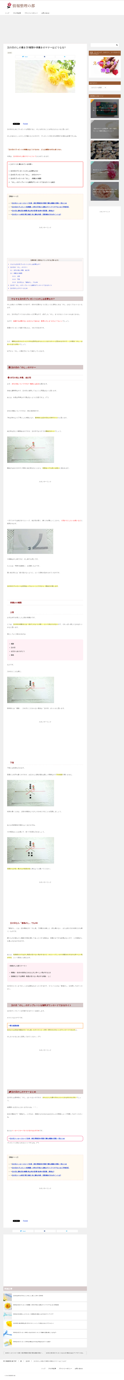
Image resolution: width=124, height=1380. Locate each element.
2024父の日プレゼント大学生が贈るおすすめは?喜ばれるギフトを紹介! (32, 1341)
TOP (10, 1361)
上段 (16, 276)
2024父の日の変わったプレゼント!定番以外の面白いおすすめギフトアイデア (33, 1314)
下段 (16, 279)
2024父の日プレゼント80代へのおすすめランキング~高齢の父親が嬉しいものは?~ (35, 1332)
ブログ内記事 (17, 13)
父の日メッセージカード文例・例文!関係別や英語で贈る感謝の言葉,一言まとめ (39, 203)
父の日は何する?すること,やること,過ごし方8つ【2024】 (28, 1295)
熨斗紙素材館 (14, 1025)
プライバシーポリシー (31, 13)
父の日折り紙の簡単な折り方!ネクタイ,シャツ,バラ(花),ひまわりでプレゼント (33, 1323)
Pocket (25, 124)
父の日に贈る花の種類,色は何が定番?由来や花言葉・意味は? (33, 210)
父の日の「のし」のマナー (18, 267)
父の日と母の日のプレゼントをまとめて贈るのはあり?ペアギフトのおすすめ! (66, 1353)
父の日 (9, 52)
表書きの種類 (16, 273)
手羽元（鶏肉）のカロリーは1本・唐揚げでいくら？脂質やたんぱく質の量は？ (105, 150)
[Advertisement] (59, 28)
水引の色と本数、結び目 (19, 270)
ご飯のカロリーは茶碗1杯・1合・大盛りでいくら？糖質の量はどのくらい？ (105, 130)
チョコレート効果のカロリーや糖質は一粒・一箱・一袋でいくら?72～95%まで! (105, 109)
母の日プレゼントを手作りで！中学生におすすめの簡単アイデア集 (105, 171)
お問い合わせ (45, 13)
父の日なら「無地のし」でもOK (25, 282)
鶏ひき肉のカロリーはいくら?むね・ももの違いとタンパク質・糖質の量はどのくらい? (105, 192)
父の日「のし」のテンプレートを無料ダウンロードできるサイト (30, 285)
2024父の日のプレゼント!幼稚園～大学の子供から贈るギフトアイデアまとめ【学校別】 (36, 1305)
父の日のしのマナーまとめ (18, 288)
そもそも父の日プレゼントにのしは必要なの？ (24, 264)
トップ (7, 13)
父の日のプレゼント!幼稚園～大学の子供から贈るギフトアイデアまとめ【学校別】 (40, 207)
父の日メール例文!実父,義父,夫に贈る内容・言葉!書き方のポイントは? (36, 214)
